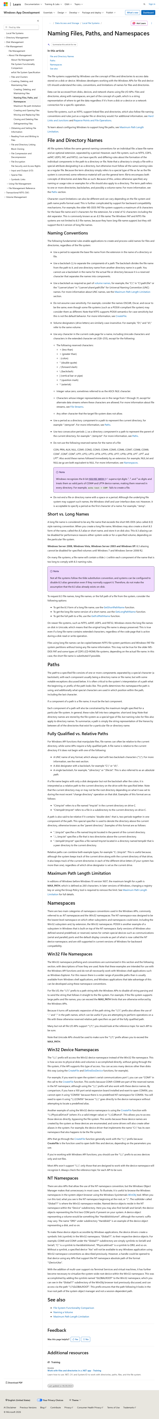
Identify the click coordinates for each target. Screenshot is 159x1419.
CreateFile (121, 316)
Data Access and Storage (67, 23)
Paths (52, 60)
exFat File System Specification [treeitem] (25, 72)
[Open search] (144, 4)
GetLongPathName (125, 611)
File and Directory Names (62, 56)
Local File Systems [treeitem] (14, 33)
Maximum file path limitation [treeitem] (27, 105)
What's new (132, 12)
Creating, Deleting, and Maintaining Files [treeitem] (24, 91)
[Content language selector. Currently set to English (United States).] (18, 1400)
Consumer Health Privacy (89, 1407)
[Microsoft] (6, 4)
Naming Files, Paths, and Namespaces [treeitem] (25, 99)
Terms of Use (113, 1407)
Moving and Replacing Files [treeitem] (27, 114)
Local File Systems (91, 23)
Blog (42, 1407)
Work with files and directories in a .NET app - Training (74, 1370)
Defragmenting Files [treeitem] (23, 123)
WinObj (132, 1194)
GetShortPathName (114, 607)
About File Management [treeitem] (22, 59)
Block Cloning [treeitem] (17, 148)
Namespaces (56, 64)
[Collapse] (38, 21)
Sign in (152, 3)
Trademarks (128, 1407)
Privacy (67, 1407)
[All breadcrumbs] (50, 23)
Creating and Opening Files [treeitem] (26, 110)
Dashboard (148, 12)
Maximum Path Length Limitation (132, 291)
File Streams (76, 406)
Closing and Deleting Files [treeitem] (26, 119)
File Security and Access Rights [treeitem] (26, 165)
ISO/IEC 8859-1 (97, 478)
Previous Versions (28, 1407)
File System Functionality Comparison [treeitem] (23, 66)
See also (54, 68)
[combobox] (21, 27)
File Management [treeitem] (17, 50)
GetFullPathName (100, 616)
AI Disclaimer (10, 1407)
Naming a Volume (63, 1312)
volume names (102, 283)
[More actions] (151, 23)
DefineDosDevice (93, 1070)
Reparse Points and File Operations (92, 120)
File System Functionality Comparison (73, 1307)
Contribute (55, 1407)
